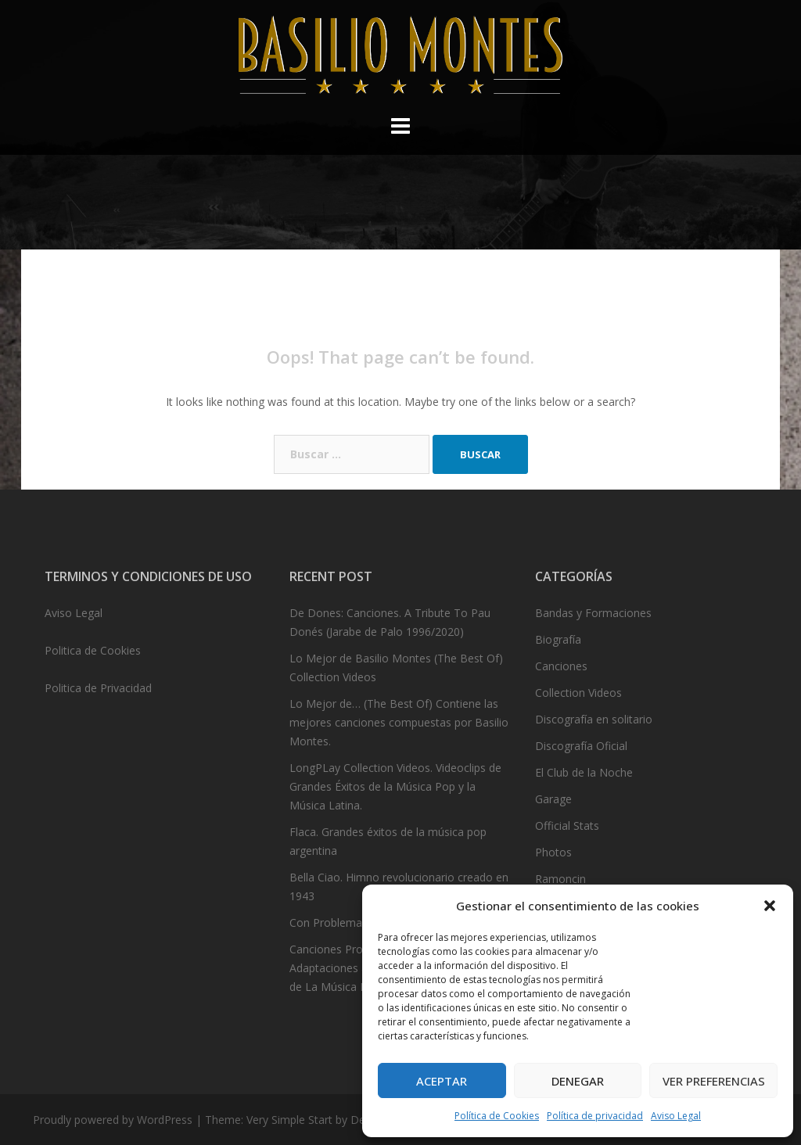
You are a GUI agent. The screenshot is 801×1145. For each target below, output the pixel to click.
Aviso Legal (676, 1115)
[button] (770, 905)
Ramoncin (560, 878)
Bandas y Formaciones (593, 612)
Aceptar (441, 1081)
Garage (553, 798)
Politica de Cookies (93, 650)
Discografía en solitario (593, 719)
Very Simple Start (289, 1119)
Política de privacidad (595, 1115)
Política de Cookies (496, 1115)
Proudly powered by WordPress (112, 1119)
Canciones (561, 666)
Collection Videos (578, 692)
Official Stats (567, 825)
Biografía (558, 639)
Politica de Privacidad (98, 687)
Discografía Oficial (581, 745)
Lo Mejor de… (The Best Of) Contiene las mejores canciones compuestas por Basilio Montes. (398, 722)
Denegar (577, 1081)
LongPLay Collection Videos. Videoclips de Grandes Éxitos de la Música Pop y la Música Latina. (395, 786)
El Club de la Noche (584, 772)
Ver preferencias (714, 1081)
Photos (553, 852)
